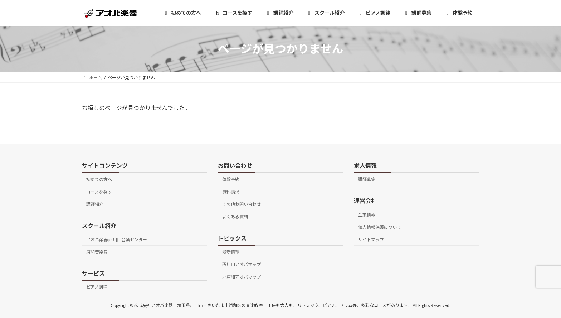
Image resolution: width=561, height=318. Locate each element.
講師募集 (366, 179)
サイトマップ (371, 239)
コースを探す (99, 192)
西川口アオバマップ (241, 264)
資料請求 (230, 192)
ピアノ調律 (96, 287)
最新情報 (230, 252)
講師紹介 (94, 204)
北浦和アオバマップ (241, 277)
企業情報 (366, 214)
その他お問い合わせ (241, 204)
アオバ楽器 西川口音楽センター (116, 239)
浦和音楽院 (97, 252)
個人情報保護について (379, 227)
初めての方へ (99, 179)
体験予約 (230, 179)
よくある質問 (235, 216)
